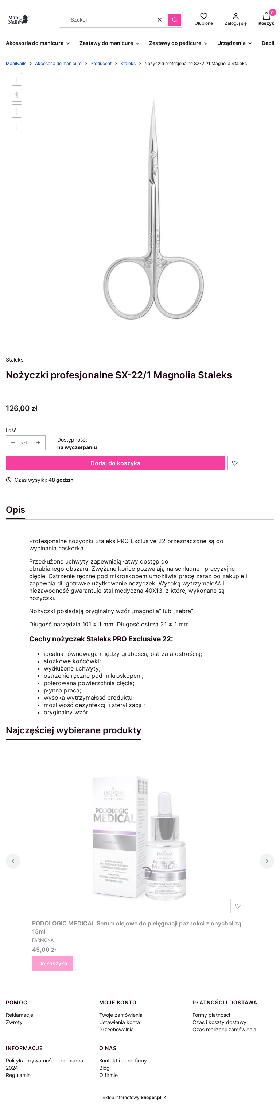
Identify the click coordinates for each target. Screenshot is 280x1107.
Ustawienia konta (119, 1022)
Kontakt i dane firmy (123, 1060)
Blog (104, 1068)
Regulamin (18, 1075)
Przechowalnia (116, 1029)
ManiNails (16, 63)
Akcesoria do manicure (58, 63)
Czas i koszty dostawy (219, 1022)
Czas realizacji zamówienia (224, 1029)
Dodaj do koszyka (115, 463)
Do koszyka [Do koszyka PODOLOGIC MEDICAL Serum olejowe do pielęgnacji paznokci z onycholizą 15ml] (52, 963)
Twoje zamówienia (121, 1015)
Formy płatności (211, 1015)
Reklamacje (19, 1015)
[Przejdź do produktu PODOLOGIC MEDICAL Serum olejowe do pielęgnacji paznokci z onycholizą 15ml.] (140, 834)
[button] (174, 20)
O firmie (108, 1075)
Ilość (11, 430)
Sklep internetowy (131, 1097)
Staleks (128, 63)
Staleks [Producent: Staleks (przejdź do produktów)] (14, 359)
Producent (101, 63)
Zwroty (14, 1022)
